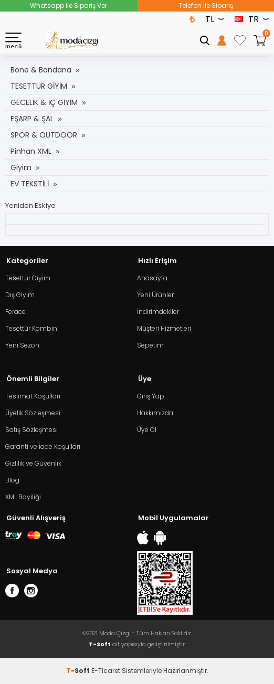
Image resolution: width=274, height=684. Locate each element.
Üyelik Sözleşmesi (32, 412)
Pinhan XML (30, 151)
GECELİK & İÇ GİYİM (44, 102)
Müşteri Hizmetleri (164, 328)
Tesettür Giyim (27, 277)
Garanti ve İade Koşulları (42, 446)
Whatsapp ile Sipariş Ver (68, 5)
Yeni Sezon (22, 345)
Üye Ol (146, 429)
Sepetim (150, 345)
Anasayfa (152, 277)
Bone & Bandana (40, 70)
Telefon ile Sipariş (205, 5)
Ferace (15, 311)
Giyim (20, 167)
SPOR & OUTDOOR (43, 135)
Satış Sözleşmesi (31, 429)
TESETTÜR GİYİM (38, 86)
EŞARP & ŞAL (32, 118)
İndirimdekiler (158, 311)
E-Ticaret (105, 670)
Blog (12, 480)
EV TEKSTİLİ (29, 183)
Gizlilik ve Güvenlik (33, 463)
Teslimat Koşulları (32, 396)
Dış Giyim (20, 294)
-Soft (78, 670)
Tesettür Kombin (31, 328)
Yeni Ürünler (155, 294)
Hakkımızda (155, 412)
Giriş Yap (150, 396)
